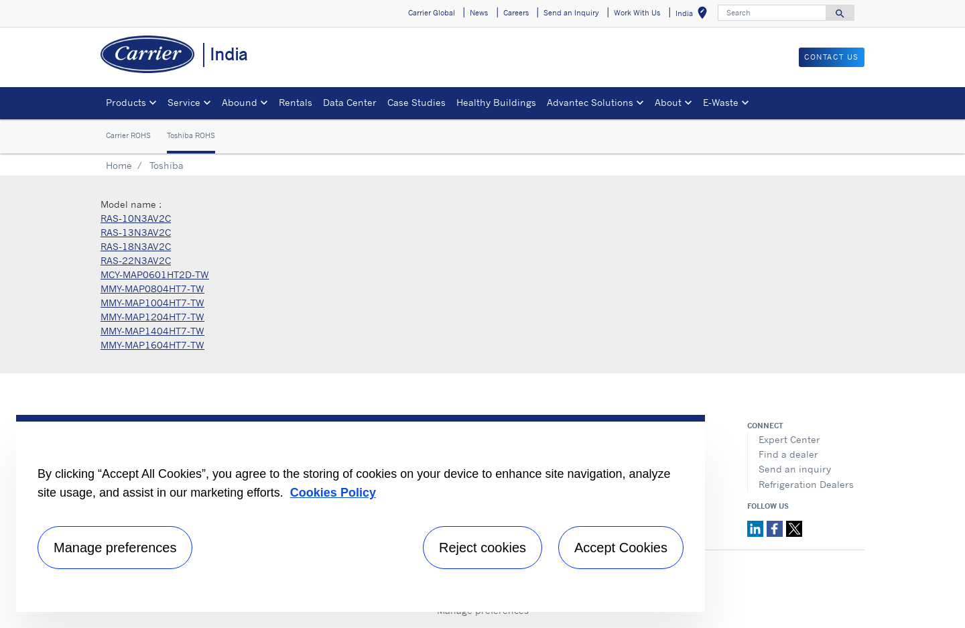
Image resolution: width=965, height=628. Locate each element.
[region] (360, 513)
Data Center (350, 102)
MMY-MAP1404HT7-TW (152, 330)
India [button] (694, 15)
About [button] (668, 102)
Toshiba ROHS (191, 135)
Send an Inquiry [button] (571, 12)
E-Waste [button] (720, 102)
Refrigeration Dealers (806, 484)
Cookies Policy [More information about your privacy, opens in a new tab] (333, 492)
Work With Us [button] (637, 12)
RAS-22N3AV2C (136, 260)
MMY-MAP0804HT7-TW (152, 288)
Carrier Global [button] (431, 12)
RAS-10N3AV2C (136, 218)
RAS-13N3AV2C (136, 232)
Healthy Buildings (496, 102)
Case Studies (416, 102)
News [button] (479, 12)
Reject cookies (482, 547)
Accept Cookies (620, 547)
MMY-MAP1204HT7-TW (152, 316)
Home (119, 165)
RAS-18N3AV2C (136, 246)
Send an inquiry (795, 469)
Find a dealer (788, 454)
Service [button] (184, 102)
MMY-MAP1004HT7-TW (152, 302)
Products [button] (126, 102)
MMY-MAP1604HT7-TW (152, 345)
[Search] (772, 13)
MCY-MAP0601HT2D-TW (155, 274)
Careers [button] (516, 12)
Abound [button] (239, 102)
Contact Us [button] (831, 57)
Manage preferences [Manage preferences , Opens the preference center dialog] (115, 547)
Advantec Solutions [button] (590, 102)
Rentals (295, 102)
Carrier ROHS (128, 135)
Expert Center (789, 439)
